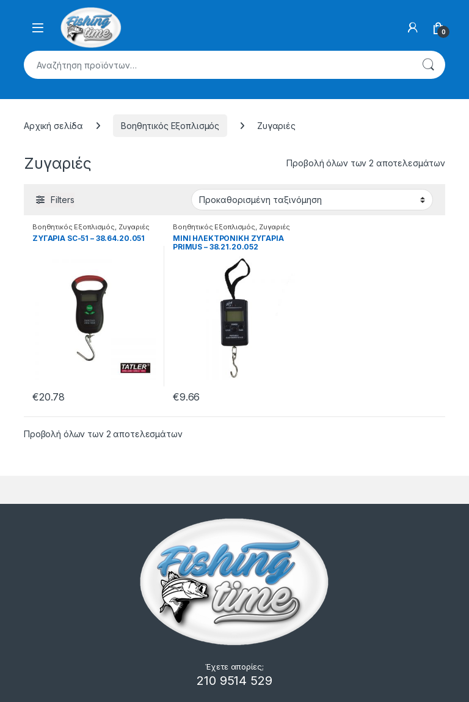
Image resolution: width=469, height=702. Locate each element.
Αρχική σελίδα (53, 125)
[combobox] (217, 65)
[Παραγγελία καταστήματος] (312, 199)
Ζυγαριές (134, 227)
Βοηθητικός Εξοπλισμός (170, 125)
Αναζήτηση (428, 65)
